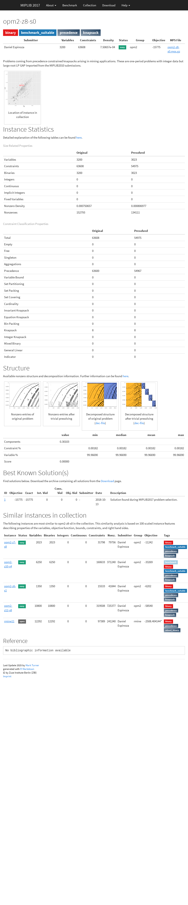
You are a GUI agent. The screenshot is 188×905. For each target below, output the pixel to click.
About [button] (51, 5)
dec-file (100, 423)
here (79, 137)
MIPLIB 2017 (30, 5)
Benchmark (69, 5)
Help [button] (126, 5)
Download (108, 5)
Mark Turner (32, 665)
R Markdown (27, 668)
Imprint (7, 676)
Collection (89, 5)
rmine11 (9, 621)
